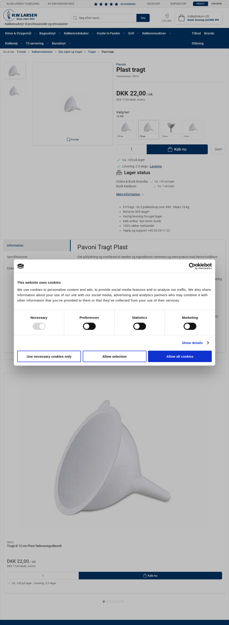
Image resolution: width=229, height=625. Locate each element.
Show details (192, 343)
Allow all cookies (179, 356)
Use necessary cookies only (49, 356)
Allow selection (114, 356)
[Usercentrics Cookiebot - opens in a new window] (192, 266)
